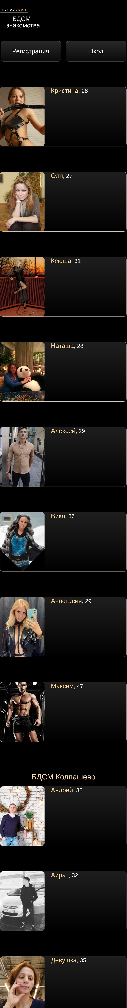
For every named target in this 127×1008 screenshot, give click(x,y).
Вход (96, 51)
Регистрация (30, 51)
